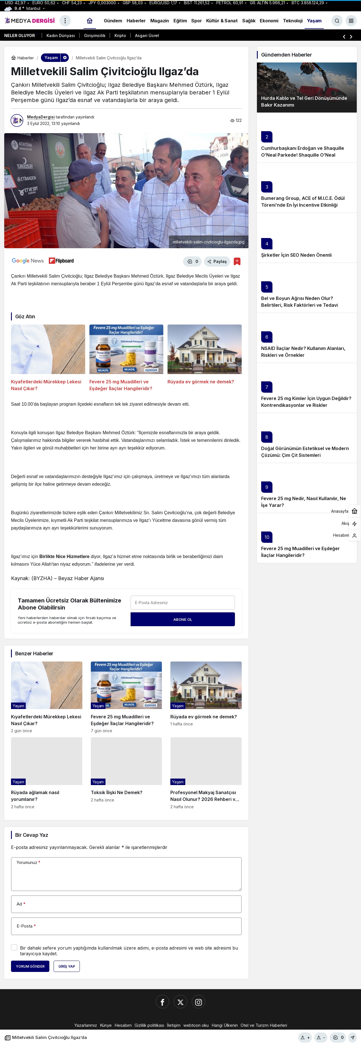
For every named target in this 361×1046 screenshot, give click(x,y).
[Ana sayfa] (89, 21)
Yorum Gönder (30, 966)
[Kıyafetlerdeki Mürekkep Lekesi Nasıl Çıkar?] (48, 357)
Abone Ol (182, 618)
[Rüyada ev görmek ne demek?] (205, 357)
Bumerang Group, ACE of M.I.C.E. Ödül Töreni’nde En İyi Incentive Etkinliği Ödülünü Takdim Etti (303, 205)
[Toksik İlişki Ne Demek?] (126, 772)
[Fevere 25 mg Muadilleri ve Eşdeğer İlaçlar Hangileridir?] (126, 357)
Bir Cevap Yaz (31, 834)
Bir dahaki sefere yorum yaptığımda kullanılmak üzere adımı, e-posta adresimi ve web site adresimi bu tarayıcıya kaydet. (129, 950)
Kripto (120, 35)
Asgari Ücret (147, 35)
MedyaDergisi (41, 116)
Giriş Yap (66, 966)
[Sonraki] (351, 36)
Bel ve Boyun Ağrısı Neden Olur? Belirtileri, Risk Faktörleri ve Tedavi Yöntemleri (299, 305)
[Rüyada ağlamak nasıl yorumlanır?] (46, 772)
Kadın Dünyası (61, 35)
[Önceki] (344, 36)
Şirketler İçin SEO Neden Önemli (296, 255)
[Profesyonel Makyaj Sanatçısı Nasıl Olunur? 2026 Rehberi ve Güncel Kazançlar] (206, 772)
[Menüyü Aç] (65, 20)
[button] (351, 20)
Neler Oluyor (19, 35)
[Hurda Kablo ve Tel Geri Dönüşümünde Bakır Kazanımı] (307, 87)
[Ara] (337, 20)
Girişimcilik (94, 35)
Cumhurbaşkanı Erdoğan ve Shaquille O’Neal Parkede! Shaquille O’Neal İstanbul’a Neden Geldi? (302, 155)
